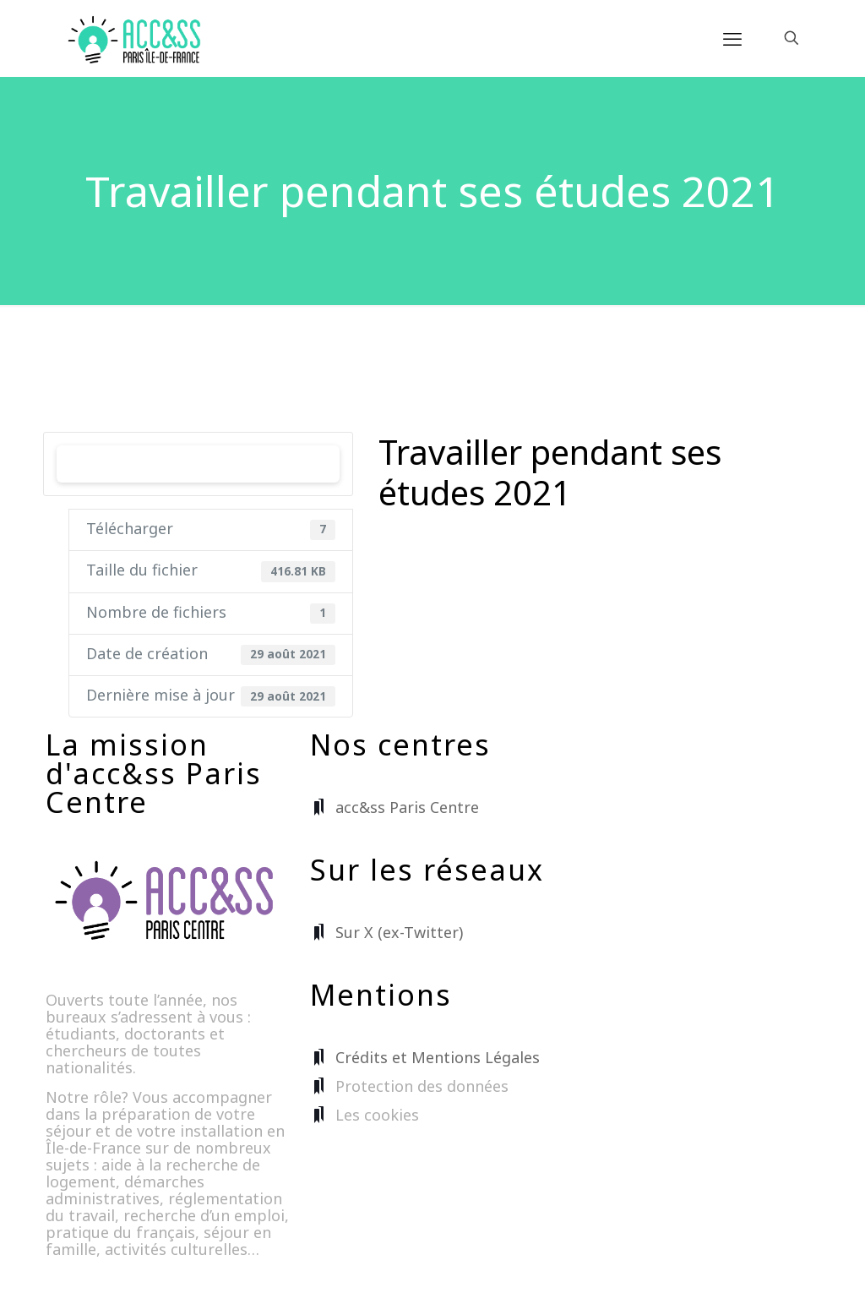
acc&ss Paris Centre (407, 807)
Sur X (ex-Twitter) (399, 932)
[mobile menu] (732, 38)
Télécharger (198, 464)
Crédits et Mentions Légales (437, 1057)
